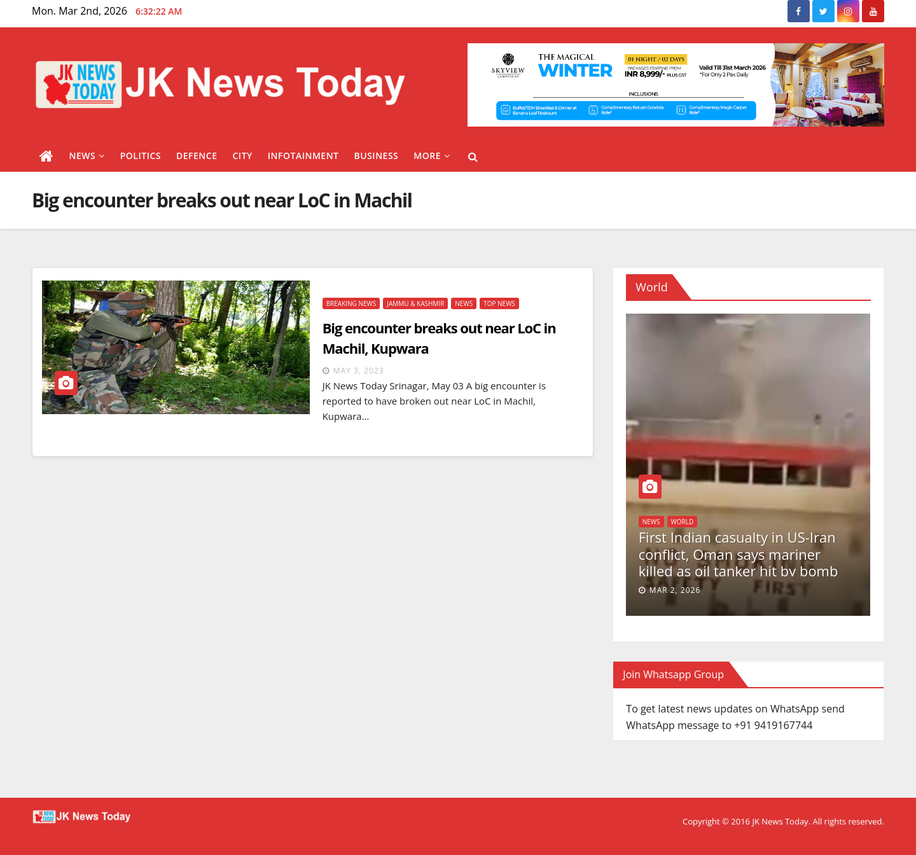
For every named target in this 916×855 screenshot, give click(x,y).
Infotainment (303, 155)
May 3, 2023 (358, 370)
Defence (197, 155)
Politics (140, 155)
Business (376, 155)
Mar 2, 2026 (674, 590)
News (87, 155)
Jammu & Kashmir (415, 303)
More (431, 155)
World (682, 521)
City (242, 155)
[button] (473, 156)
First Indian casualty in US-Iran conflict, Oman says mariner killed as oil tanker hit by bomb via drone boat (738, 562)
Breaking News (351, 303)
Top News (499, 303)
